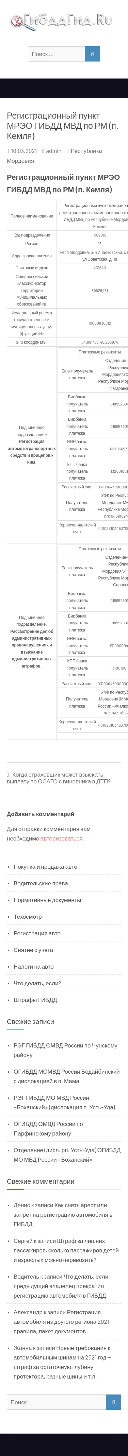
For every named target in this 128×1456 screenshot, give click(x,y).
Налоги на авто (34, 966)
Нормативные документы (47, 899)
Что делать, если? (37, 983)
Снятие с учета (33, 949)
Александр (28, 1311)
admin (54, 150)
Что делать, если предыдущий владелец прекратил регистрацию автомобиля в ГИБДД (61, 1286)
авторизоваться (61, 838)
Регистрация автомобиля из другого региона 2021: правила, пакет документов (62, 1321)
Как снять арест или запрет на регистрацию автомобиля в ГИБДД (63, 1214)
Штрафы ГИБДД (35, 999)
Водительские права (41, 883)
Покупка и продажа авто (45, 866)
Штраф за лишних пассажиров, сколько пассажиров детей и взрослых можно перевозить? (66, 1250)
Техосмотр (28, 916)
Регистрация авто (37, 933)
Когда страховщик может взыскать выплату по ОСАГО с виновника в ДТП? (59, 777)
